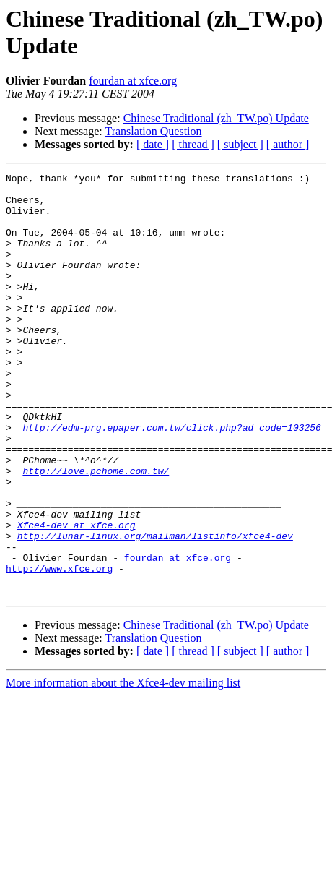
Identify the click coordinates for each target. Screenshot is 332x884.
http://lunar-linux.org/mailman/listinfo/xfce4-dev (155, 609)
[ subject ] (240, 144)
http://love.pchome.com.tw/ (95, 531)
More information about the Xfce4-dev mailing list (123, 767)
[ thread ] (193, 144)
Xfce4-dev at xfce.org (76, 596)
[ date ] (152, 144)
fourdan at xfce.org (133, 80)
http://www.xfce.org (59, 648)
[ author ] (288, 144)
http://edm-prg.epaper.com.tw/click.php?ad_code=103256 (171, 479)
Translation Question (153, 131)
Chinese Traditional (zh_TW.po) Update (216, 118)
